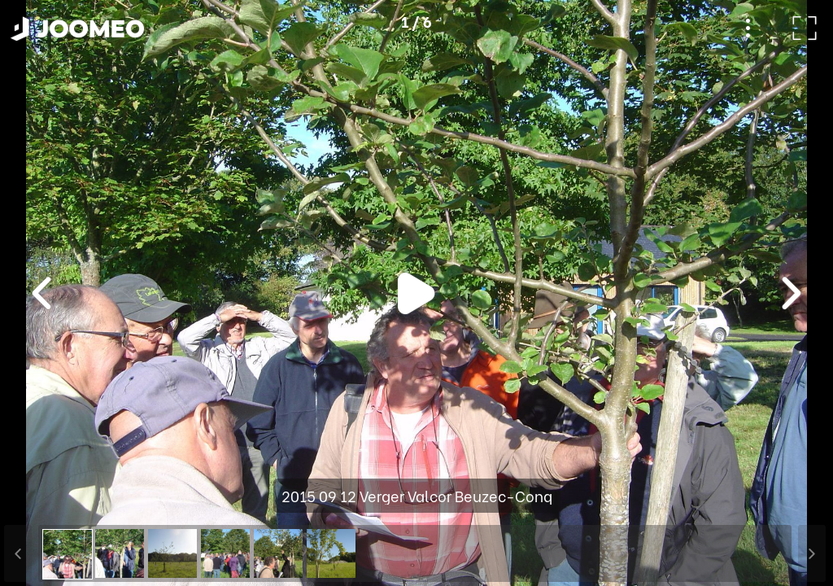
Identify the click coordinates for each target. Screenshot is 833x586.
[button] (43, 502)
